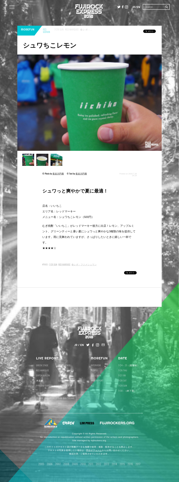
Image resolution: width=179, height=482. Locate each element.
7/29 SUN (53, 264)
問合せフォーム (94, 450)
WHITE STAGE (64, 365)
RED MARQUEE (64, 264)
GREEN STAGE (42, 365)
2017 (138, 464)
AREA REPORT (97, 380)
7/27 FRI (122, 375)
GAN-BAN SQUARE (66, 398)
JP (133, 7)
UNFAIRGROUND (43, 393)
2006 (50, 464)
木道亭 (39, 380)
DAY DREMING (42, 403)
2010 (83, 464)
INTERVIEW (96, 365)
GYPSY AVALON (43, 375)
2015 (122, 464)
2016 (130, 464)
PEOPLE (94, 370)
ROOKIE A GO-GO (66, 393)
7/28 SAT (122, 380)
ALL (60, 403)
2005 (41, 464)
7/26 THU (122, 370)
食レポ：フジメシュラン (84, 264)
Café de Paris (64, 380)
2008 (66, 464)
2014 (114, 464)
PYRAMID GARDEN (44, 385)
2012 (98, 464)
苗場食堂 (63, 375)
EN (138, 7)
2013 (106, 464)
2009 (75, 464)
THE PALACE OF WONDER (65, 387)
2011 (90, 464)
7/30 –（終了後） (127, 390)
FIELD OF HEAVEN (66, 370)
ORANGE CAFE (42, 398)
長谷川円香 (58, 173)
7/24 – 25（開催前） (128, 365)
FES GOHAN (96, 375)
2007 (58, 464)
